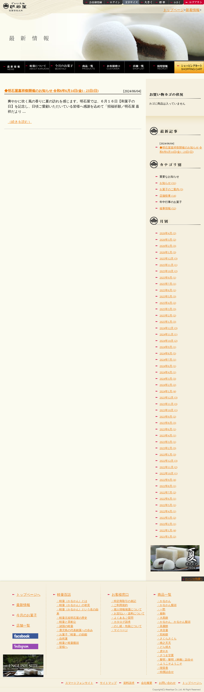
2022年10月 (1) (168, 473)
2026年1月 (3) (168, 252)
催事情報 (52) (168, 208)
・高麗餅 (162, 626)
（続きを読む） (20, 122)
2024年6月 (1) (168, 366)
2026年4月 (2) (168, 233)
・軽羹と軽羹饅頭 (67, 642)
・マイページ (119, 630)
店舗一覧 (139, 66)
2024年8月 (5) (168, 353)
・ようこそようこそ (169, 663)
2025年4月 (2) (168, 302)
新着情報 (192, 10)
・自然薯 (62, 638)
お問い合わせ (167, 683)
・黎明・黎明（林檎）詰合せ (175, 659)
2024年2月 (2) (168, 384)
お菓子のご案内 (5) (171, 189)
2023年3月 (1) (168, 441)
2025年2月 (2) (168, 315)
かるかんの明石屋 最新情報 (14, 66)
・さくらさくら (167, 638)
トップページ (173, 10)
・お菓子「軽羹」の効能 (71, 634)
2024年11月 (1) (168, 334)
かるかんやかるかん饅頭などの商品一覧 (89, 66)
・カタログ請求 (121, 621)
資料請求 (128, 683)
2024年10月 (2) (168, 340)
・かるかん (164, 601)
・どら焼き (164, 647)
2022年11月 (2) (168, 467)
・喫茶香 (162, 668)
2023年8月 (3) (168, 422)
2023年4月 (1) (168, 435)
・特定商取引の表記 (123, 601)
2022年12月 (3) (168, 460)
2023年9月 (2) (168, 416)
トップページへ (28, 594)
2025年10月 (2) (168, 271)
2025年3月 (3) (168, 309)
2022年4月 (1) (168, 511)
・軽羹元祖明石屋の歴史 (71, 617)
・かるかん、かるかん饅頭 (173, 621)
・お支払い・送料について (128, 613)
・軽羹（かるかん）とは (71, 601)
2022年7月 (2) (168, 492)
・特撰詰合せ (165, 672)
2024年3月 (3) (168, 378)
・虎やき (162, 651)
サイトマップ (108, 683)
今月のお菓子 (26, 615)
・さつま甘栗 (165, 655)
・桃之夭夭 (164, 642)
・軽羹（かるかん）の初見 (73, 605)
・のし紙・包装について (126, 626)
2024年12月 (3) (168, 328)
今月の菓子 (64, 66)
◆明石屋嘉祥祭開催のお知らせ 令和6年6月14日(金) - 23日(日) (51, 91)
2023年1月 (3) (168, 454)
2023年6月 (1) (168, 429)
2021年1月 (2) (168, 536)
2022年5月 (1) (168, 505)
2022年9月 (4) (168, 479)
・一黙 (161, 609)
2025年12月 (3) (168, 258)
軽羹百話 (39, 66)
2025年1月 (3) (168, 321)
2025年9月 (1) (168, 277)
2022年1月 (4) (168, 530)
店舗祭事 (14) (168, 195)
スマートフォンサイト (79, 683)
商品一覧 (164, 594)
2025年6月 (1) (168, 290)
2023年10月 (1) (168, 410)
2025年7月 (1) (168, 283)
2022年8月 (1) (168, 486)
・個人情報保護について (126, 609)
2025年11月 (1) (168, 265)
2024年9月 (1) (168, 347)
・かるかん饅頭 (167, 605)
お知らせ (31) (168, 183)
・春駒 (161, 613)
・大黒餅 (162, 617)
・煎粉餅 (162, 634)
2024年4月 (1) (168, 372)
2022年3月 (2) (168, 517)
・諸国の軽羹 (64, 626)
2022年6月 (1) (168, 498)
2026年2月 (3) (168, 245)
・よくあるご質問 (122, 617)
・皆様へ (62, 647)
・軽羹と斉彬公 (66, 621)
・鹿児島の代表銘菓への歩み (74, 630)
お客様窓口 (114, 66)
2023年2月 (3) (168, 448)
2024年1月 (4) (168, 391)
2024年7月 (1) (168, 359)
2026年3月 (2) (168, 239)
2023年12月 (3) (168, 397)
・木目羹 (162, 630)
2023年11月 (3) (168, 404)
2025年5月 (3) (168, 296)
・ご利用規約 (119, 605)
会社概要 (146, 683)
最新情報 (23, 605)
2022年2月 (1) (168, 524)
